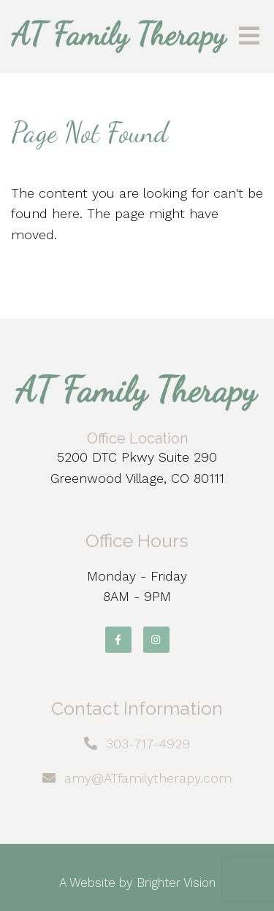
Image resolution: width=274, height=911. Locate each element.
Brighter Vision (176, 882)
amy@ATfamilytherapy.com (148, 778)
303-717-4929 (148, 743)
